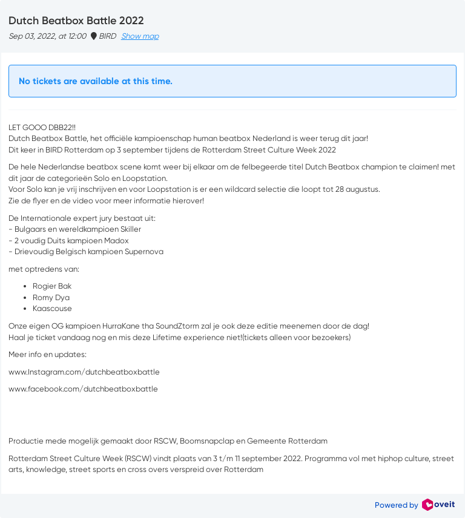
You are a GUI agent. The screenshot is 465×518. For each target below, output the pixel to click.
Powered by (415, 505)
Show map (140, 36)
